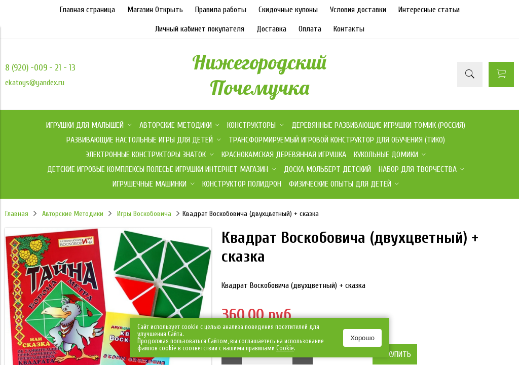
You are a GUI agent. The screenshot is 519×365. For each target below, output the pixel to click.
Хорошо (362, 338)
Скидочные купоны (288, 9)
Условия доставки (358, 9)
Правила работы (220, 9)
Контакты (348, 28)
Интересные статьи (429, 9)
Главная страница (87, 9)
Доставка (271, 28)
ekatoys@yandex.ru (34, 82)
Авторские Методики (72, 213)
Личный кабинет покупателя (199, 28)
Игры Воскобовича (144, 213)
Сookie (285, 348)
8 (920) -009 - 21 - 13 (40, 67)
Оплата (310, 28)
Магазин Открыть (155, 9)
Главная (16, 213)
